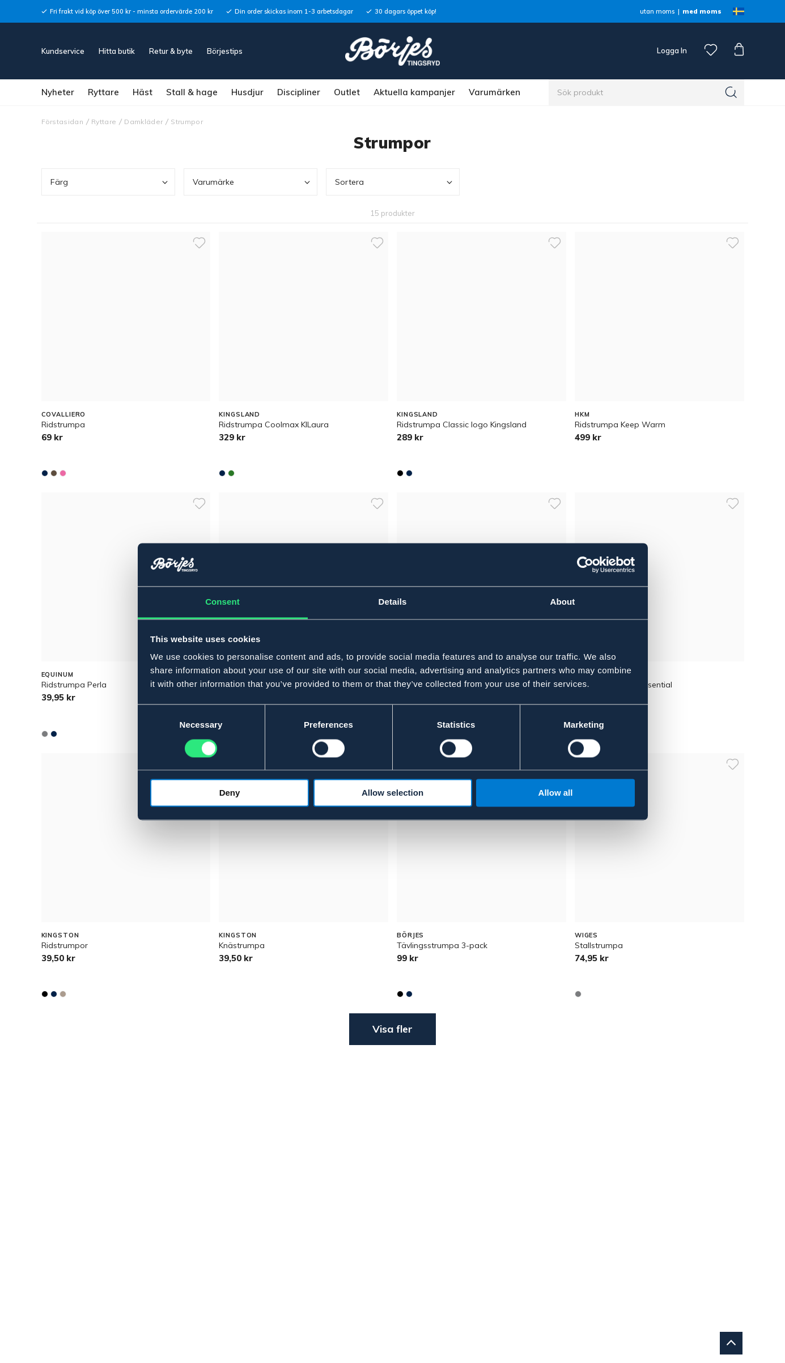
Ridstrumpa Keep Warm (620, 424)
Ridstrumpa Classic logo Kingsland (462, 424)
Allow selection (392, 793)
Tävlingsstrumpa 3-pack (442, 945)
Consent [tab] (222, 602)
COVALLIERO (63, 414)
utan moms (657, 11)
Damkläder (143, 121)
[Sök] (731, 92)
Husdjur (247, 92)
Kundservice (62, 51)
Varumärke (252, 182)
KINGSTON (60, 935)
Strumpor (187, 121)
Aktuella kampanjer (414, 92)
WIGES (586, 935)
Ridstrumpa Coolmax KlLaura (274, 424)
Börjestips (225, 51)
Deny (229, 793)
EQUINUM (57, 674)
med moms (702, 11)
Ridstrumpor (64, 945)
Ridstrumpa (63, 424)
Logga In (671, 50)
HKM (582, 414)
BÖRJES (410, 935)
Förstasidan (62, 121)
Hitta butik (117, 51)
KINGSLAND (239, 414)
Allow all (555, 793)
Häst (142, 92)
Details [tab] (393, 602)
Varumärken (494, 92)
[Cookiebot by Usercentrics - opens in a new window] (585, 564)
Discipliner (298, 92)
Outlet (347, 92)
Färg (110, 182)
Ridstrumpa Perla (74, 685)
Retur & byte (171, 51)
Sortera (395, 182)
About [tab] (562, 602)
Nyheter (57, 92)
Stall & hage (192, 92)
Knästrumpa (242, 945)
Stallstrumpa (599, 945)
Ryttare (103, 92)
